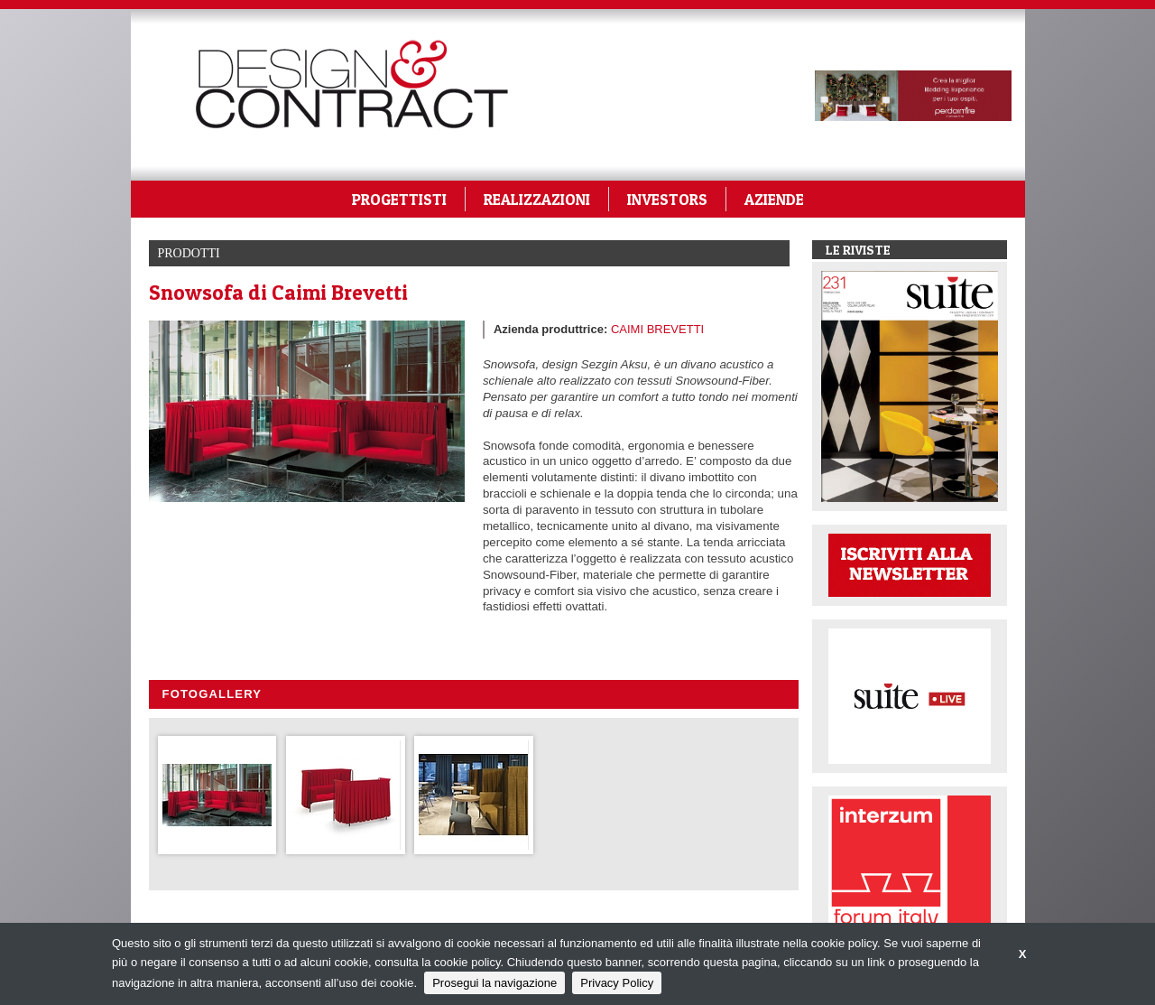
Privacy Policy (616, 983)
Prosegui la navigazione (494, 983)
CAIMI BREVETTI (657, 329)
